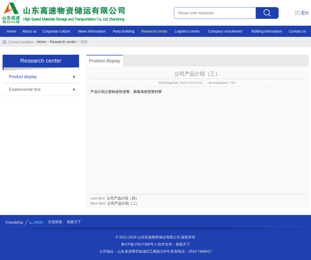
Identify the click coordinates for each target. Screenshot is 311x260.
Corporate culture (56, 31)
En (305, 13)
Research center (154, 31)
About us (29, 31)
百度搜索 (55, 222)
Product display (23, 77)
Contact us (297, 31)
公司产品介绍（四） (123, 198)
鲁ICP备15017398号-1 (139, 244)
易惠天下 (74, 222)
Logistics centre (187, 31)
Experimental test (25, 89)
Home (11, 31)
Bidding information (267, 31)
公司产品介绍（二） (123, 203)
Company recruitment (225, 31)
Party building (123, 31)
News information (92, 31)
